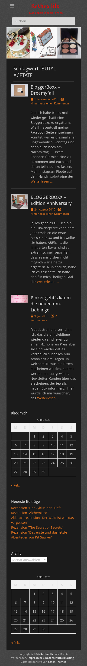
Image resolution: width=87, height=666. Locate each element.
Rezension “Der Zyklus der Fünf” (36, 508)
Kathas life (45, 6)
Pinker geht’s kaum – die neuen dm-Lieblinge (52, 304)
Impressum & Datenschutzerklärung (51, 657)
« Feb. (15, 485)
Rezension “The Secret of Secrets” (37, 527)
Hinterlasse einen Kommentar (50, 103)
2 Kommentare (44, 318)
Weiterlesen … (42, 181)
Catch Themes (57, 661)
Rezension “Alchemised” (29, 513)
